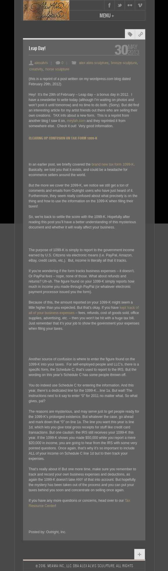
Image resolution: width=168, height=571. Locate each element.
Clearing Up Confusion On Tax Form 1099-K (63, 138)
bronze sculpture (124, 63)
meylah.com (76, 121)
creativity (36, 69)
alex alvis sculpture (93, 63)
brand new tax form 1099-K (113, 164)
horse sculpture (57, 69)
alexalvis (38, 63)
